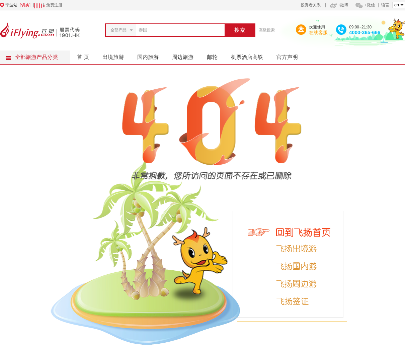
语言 (385, 5)
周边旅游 (186, 55)
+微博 (338, 5)
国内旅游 (151, 55)
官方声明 (290, 55)
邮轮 (215, 55)
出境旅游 (116, 55)
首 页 (83, 57)
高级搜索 (267, 30)
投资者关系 (311, 5)
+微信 (365, 5)
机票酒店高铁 (250, 55)
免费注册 (54, 5)
